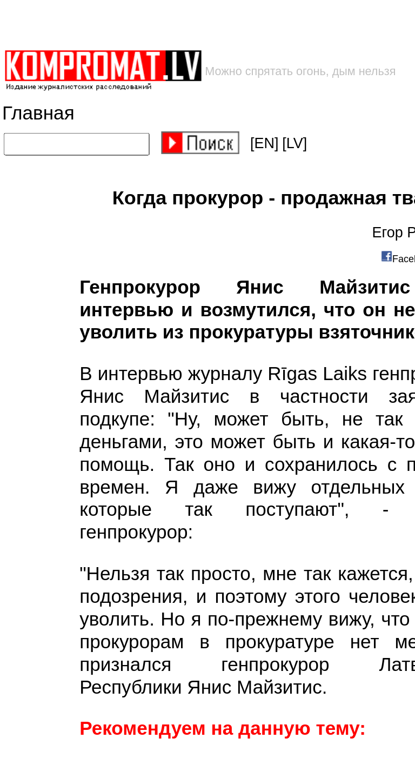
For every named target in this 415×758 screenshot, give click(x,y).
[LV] (294, 143)
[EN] (264, 143)
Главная (38, 113)
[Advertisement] (173, 24)
